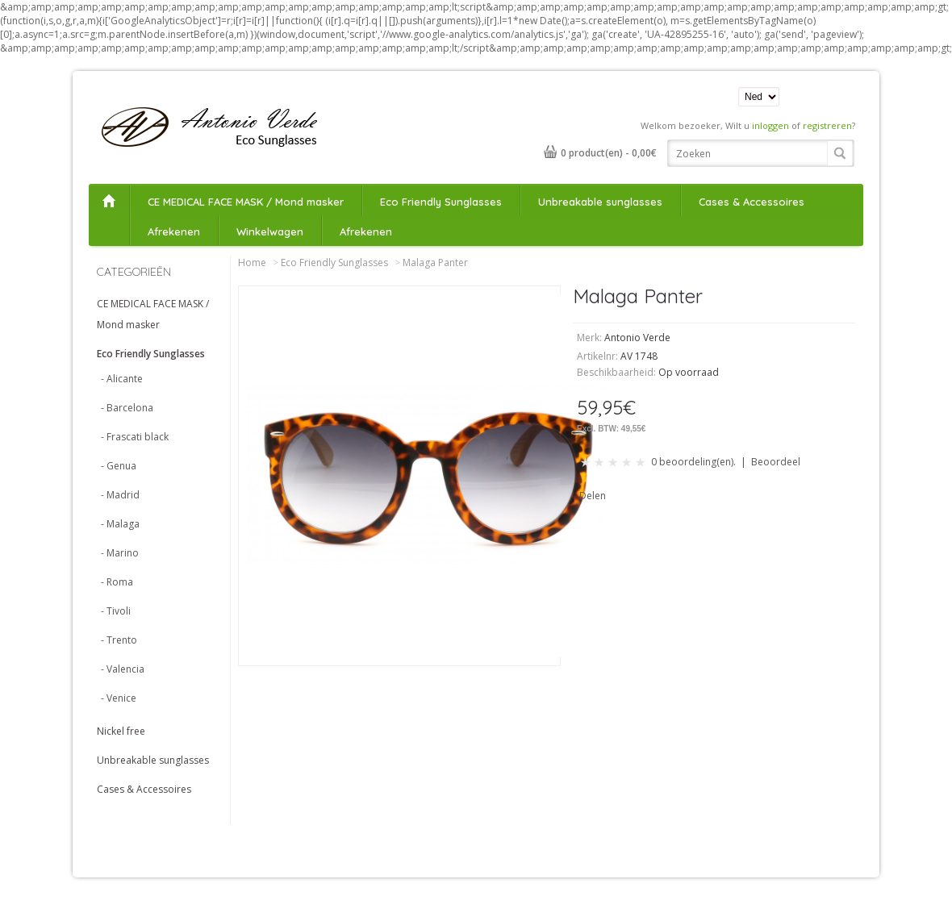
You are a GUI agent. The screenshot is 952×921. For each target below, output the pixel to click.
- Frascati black (135, 437)
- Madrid (120, 495)
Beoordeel (775, 462)
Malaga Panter (435, 262)
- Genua (118, 466)
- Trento (119, 640)
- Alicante (122, 378)
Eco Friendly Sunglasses (441, 201)
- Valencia (122, 669)
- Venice (118, 698)
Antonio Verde (637, 337)
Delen (592, 495)
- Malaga (120, 524)
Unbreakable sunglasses (600, 201)
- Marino (120, 553)
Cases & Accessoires (751, 201)
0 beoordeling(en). (693, 462)
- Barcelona (127, 408)
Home (109, 200)
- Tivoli (116, 611)
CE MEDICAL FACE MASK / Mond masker (246, 201)
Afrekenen (174, 231)
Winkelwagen (269, 231)
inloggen (770, 125)
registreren (827, 125)
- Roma (117, 582)
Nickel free (121, 731)
